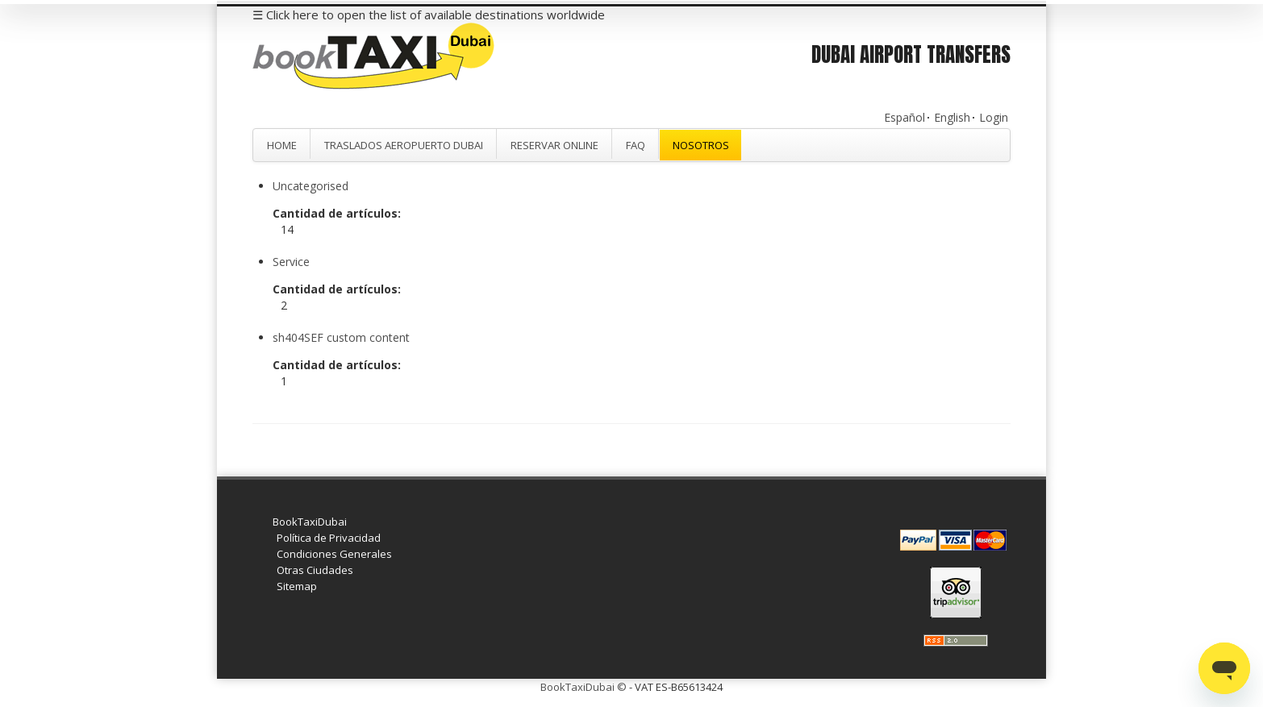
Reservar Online (554, 145)
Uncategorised (310, 185)
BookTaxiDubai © (583, 687)
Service (291, 261)
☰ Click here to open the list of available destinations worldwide (428, 14)
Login (993, 117)
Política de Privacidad (329, 537)
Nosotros (701, 145)
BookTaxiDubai (310, 521)
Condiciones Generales (334, 554)
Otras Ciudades (315, 570)
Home (282, 145)
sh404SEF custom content (341, 337)
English (952, 117)
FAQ (635, 145)
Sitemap (297, 586)
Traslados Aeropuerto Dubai (403, 145)
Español (904, 117)
